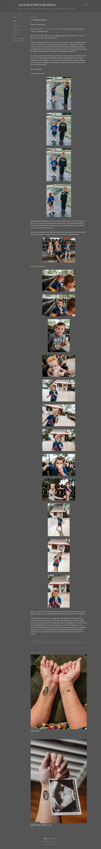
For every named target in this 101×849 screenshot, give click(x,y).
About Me (26, 9)
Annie (14, 23)
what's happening (18, 40)
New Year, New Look (41, 825)
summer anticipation (19, 38)
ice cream (15, 32)
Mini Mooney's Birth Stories (41, 9)
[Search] (85, 5)
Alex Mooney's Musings (37, 5)
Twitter (67, 9)
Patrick (15, 34)
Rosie (14, 36)
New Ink (35, 731)
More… (73, 9)
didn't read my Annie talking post (50, 29)
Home (20, 9)
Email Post (37, 640)
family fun (15, 30)
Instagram (60, 9)
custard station (17, 25)
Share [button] (14, 17)
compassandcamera (55, 841)
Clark (53, 9)
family (14, 27)
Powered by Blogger (50, 838)
